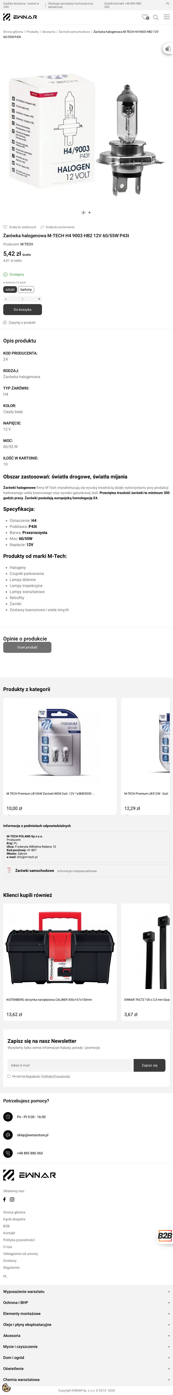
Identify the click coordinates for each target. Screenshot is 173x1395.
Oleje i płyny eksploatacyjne (27, 1324)
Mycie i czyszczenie (20, 1347)
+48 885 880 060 (30, 1153)
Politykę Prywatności (56, 1076)
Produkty (32, 31)
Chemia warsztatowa (21, 1380)
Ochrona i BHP (15, 1302)
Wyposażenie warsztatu (23, 1291)
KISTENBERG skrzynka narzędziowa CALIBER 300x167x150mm (49, 999)
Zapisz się (149, 1066)
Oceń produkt (27, 645)
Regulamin (33, 1076)
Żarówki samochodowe (74, 31)
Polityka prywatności (19, 1240)
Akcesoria (48, 31)
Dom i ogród (13, 1358)
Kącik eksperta (14, 1219)
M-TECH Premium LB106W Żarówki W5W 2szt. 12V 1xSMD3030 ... (50, 793)
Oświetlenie (13, 1369)
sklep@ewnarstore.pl (32, 1135)
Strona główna (13, 31)
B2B (6, 1226)
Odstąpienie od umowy (20, 1254)
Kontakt (9, 1233)
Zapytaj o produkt (19, 322)
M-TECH (26, 244)
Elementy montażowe (22, 1313)
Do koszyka (22, 310)
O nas (7, 1247)
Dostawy (10, 1261)
